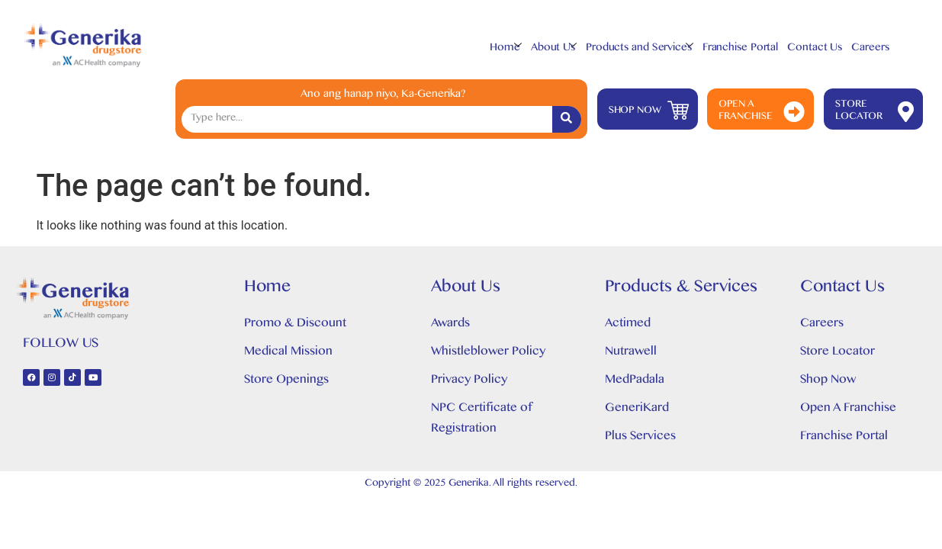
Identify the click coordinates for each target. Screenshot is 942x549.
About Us (554, 49)
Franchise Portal (740, 49)
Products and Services (639, 49)
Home (506, 49)
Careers (870, 49)
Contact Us (814, 49)
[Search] (567, 119)
